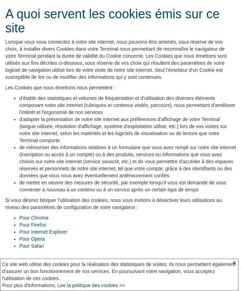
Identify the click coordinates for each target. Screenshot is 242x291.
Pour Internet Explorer (43, 232)
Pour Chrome (33, 218)
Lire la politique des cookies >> (91, 285)
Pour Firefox (32, 225)
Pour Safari (31, 246)
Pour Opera (32, 239)
